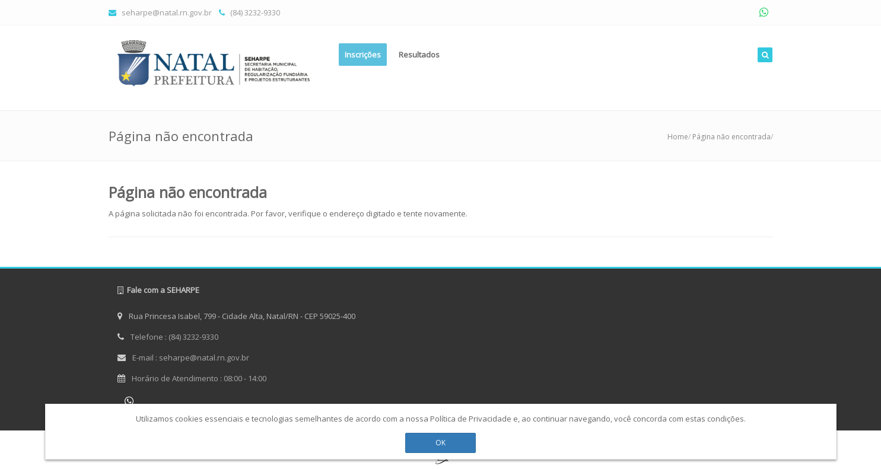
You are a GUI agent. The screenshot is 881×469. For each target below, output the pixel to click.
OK (440, 440)
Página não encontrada (731, 137)
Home (677, 137)
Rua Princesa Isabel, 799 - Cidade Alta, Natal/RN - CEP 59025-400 (236, 316)
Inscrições (363, 54)
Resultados (419, 54)
